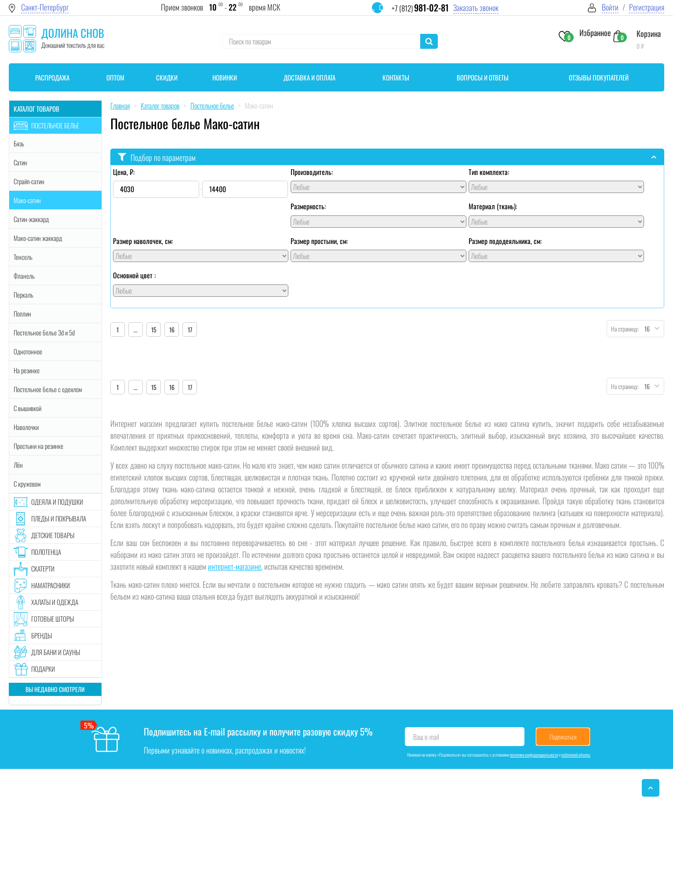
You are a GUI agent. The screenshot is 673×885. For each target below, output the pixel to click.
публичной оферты (575, 754)
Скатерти (43, 568)
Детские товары (52, 535)
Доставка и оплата (309, 77)
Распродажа (52, 77)
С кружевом (27, 483)
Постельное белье (55, 125)
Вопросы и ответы (483, 77)
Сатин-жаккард (31, 219)
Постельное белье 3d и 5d (44, 332)
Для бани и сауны (55, 652)
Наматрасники (50, 585)
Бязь (19, 143)
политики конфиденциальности (534, 754)
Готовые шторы (52, 618)
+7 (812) (420, 8)
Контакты (395, 77)
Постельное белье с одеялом (48, 389)
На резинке (27, 370)
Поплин (22, 313)
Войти (610, 7)
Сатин (20, 162)
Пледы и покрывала (58, 518)
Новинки (224, 77)
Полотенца (46, 552)
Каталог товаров (36, 108)
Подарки (43, 669)
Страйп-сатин (29, 181)
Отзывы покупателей (599, 77)
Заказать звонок (475, 7)
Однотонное (28, 351)
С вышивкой (27, 408)
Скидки (167, 77)
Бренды (41, 635)
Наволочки (26, 427)
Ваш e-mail (426, 737)
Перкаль (23, 294)
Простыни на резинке (38, 446)
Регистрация (646, 7)
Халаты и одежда (54, 602)
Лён (18, 465)
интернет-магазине (234, 566)
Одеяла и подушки (57, 501)
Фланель (24, 275)
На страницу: (623, 328)
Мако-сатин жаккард (38, 238)
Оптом (115, 77)
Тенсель (23, 257)
